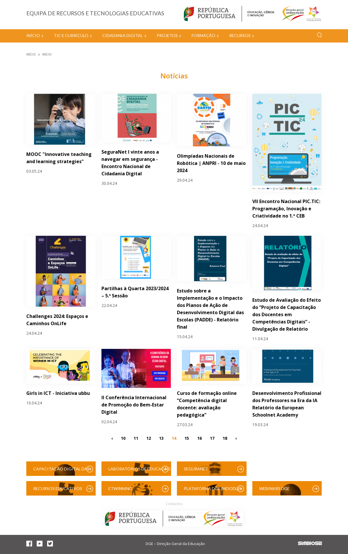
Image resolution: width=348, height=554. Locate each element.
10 (123, 438)
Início (33, 35)
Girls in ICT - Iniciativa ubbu (58, 393)
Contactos (174, 503)
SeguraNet (196, 468)
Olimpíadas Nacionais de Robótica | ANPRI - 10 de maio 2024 (211, 163)
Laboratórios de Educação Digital (139, 471)
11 (136, 438)
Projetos (167, 35)
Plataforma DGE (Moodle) (212, 488)
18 (225, 438)
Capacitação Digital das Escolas (61, 471)
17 (212, 438)
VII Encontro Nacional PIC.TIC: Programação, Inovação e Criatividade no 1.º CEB (286, 208)
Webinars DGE (274, 488)
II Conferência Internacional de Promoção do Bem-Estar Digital (133, 404)
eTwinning (120, 488)
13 (161, 438)
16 (199, 438)
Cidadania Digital (122, 35)
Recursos (240, 35)
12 (148, 438)
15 (186, 438)
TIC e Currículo (71, 35)
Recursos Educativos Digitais (57, 491)
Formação (203, 35)
